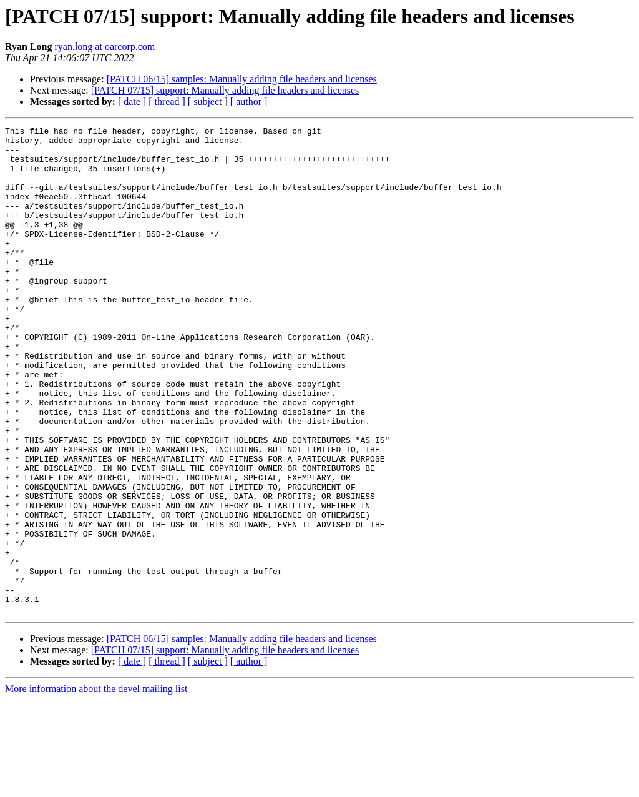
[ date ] (132, 101)
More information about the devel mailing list (96, 786)
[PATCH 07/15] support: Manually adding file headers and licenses (225, 90)
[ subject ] (208, 101)
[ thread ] (167, 101)
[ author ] (249, 101)
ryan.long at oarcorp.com (104, 46)
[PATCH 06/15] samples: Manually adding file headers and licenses (242, 79)
